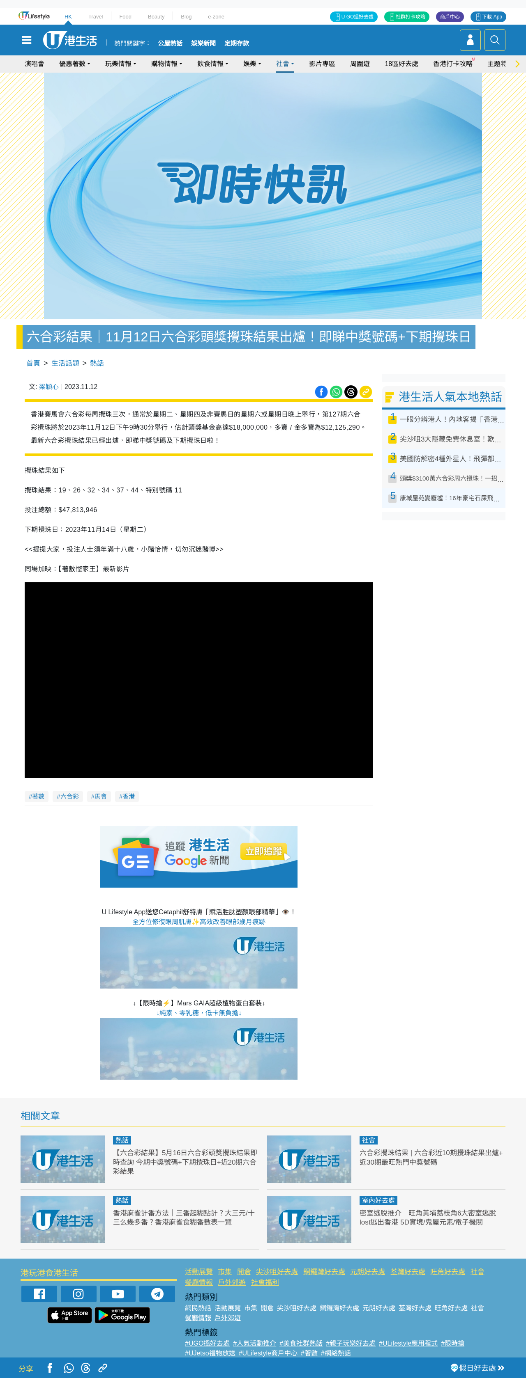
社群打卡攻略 (410, 17)
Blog (186, 17)
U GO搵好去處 (357, 17)
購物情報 (164, 63)
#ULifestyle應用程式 (408, 1343)
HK (68, 17)
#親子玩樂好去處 (351, 1343)
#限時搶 (452, 1343)
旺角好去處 (447, 1272)
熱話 (97, 363)
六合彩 (69, 796)
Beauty (156, 17)
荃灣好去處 (407, 1272)
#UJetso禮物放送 (210, 1353)
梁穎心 (49, 386)
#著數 (309, 1353)
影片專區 (322, 63)
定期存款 (236, 43)
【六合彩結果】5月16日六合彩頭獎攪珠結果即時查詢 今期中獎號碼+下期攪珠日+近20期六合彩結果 (185, 1162)
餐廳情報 (199, 1282)
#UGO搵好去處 (207, 1343)
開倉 (244, 1272)
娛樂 (249, 63)
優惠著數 (72, 63)
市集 (225, 1272)
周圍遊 (360, 63)
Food (125, 17)
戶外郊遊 (232, 1282)
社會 (282, 63)
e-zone (216, 17)
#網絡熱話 (336, 1353)
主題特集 (500, 63)
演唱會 (34, 63)
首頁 (33, 363)
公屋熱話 (170, 43)
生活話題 (65, 363)
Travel (95, 17)
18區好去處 (401, 63)
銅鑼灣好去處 (324, 1272)
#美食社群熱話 (301, 1343)
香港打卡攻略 (453, 63)
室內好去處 (378, 1200)
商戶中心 (450, 17)
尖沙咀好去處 (277, 1272)
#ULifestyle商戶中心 (268, 1353)
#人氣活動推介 (254, 1343)
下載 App (492, 17)
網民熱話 (198, 1308)
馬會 (101, 796)
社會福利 (265, 1282)
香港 (128, 796)
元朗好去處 (367, 1272)
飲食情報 (210, 63)
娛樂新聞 (203, 43)
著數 (38, 796)
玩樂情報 (118, 63)
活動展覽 (199, 1272)
